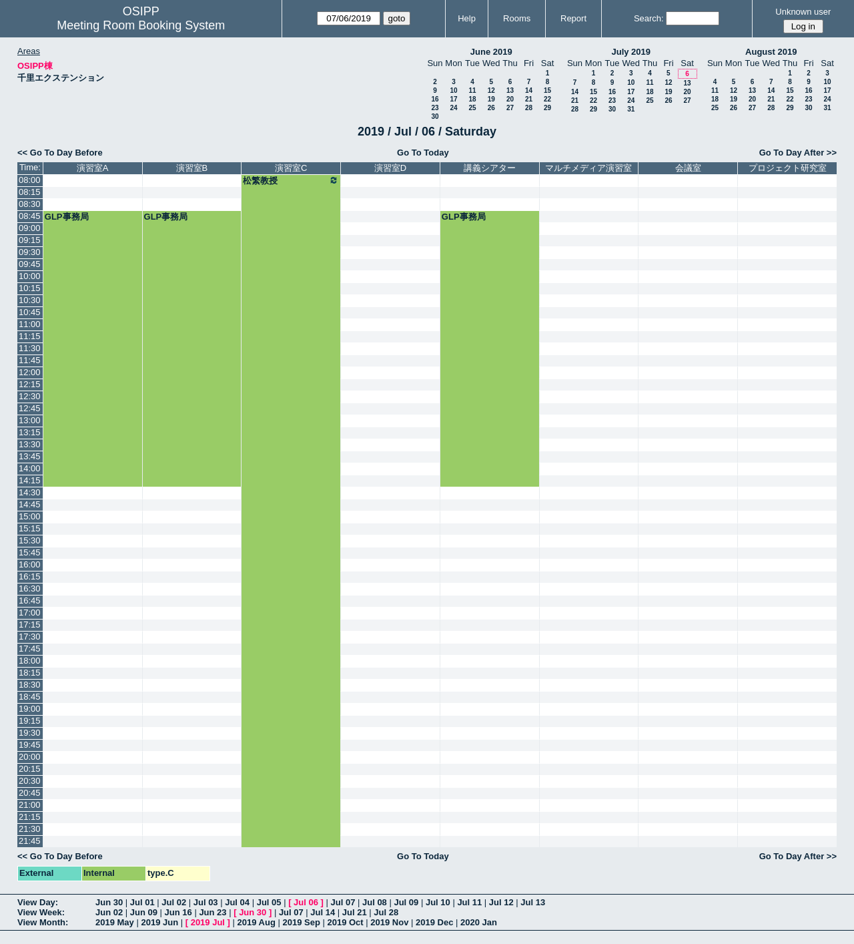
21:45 (30, 841)
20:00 (30, 757)
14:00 (30, 468)
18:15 (30, 673)
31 (630, 109)
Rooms (516, 18)
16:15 (30, 576)
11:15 (30, 336)
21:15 (30, 817)
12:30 (30, 396)
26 (491, 107)
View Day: (37, 902)
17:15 (30, 625)
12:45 (30, 408)
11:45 (30, 360)
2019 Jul (208, 922)
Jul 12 (501, 902)
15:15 (30, 528)
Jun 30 (109, 902)
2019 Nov (389, 922)
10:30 (30, 300)
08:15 (30, 192)
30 (434, 116)
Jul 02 (173, 902)
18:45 (30, 697)
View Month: (42, 922)
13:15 (30, 432)
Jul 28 (386, 912)
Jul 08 (374, 902)
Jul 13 (532, 902)
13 (510, 90)
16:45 (30, 601)
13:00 (30, 420)
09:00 (30, 228)
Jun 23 (212, 912)
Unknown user (803, 12)
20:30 (30, 781)
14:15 (30, 480)
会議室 (688, 168)
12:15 (30, 384)
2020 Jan (478, 922)
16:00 (30, 564)
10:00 (30, 276)
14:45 (30, 504)
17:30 (30, 637)
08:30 (30, 204)
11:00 (30, 324)
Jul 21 (354, 912)
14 (528, 90)
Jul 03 (205, 902)
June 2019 (491, 52)
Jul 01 (142, 902)
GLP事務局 (67, 217)
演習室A (93, 168)
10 (453, 90)
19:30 (30, 733)
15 (547, 90)
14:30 (30, 492)
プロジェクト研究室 (788, 168)
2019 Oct (345, 922)
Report (573, 18)
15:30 (30, 540)
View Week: (41, 912)
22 (547, 99)
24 (453, 107)
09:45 (30, 264)
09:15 (30, 240)
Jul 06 (306, 902)
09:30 (30, 252)
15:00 (30, 516)
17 (453, 99)
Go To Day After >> (798, 153)
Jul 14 (322, 912)
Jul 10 (438, 902)
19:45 (30, 745)
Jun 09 (143, 912)
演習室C (291, 168)
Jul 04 (237, 902)
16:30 (30, 588)
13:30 (30, 444)
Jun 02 (109, 912)
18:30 (30, 685)
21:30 (30, 829)
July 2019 (631, 52)
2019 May (114, 922)
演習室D (390, 168)
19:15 (30, 721)
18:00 (30, 661)
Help (467, 18)
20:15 (30, 769)
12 (491, 90)
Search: (649, 18)
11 (472, 90)
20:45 (30, 793)
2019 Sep (301, 922)
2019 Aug (257, 922)
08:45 (30, 216)
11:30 (30, 348)
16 (434, 99)
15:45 (30, 552)
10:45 (30, 312)
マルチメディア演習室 (588, 168)
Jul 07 (343, 902)
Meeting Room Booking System (141, 25)
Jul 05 (269, 902)
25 (472, 107)
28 (528, 107)
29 (547, 107)
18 (472, 99)
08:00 (30, 180)
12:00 (30, 372)
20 (510, 99)
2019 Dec (434, 922)
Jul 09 (406, 902)
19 (491, 99)
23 (434, 107)
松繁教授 (291, 180)
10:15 (30, 288)
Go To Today (423, 153)
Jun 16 (178, 912)
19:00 (30, 709)
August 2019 (771, 52)
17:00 (30, 613)
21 (528, 99)
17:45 (30, 649)
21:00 (30, 805)
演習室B (192, 168)
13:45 (30, 456)
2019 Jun (159, 922)
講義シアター (490, 168)
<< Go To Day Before (60, 153)
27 (510, 107)
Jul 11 (469, 902)
